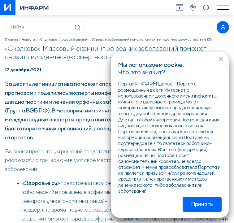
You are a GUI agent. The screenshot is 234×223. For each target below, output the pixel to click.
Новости (28, 40)
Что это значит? (141, 73)
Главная (11, 40)
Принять (202, 204)
